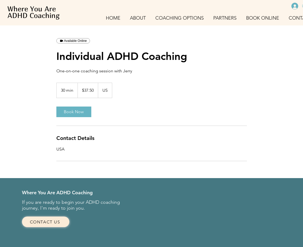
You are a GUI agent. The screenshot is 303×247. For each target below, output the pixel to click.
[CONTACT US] (45, 222)
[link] (73, 112)
